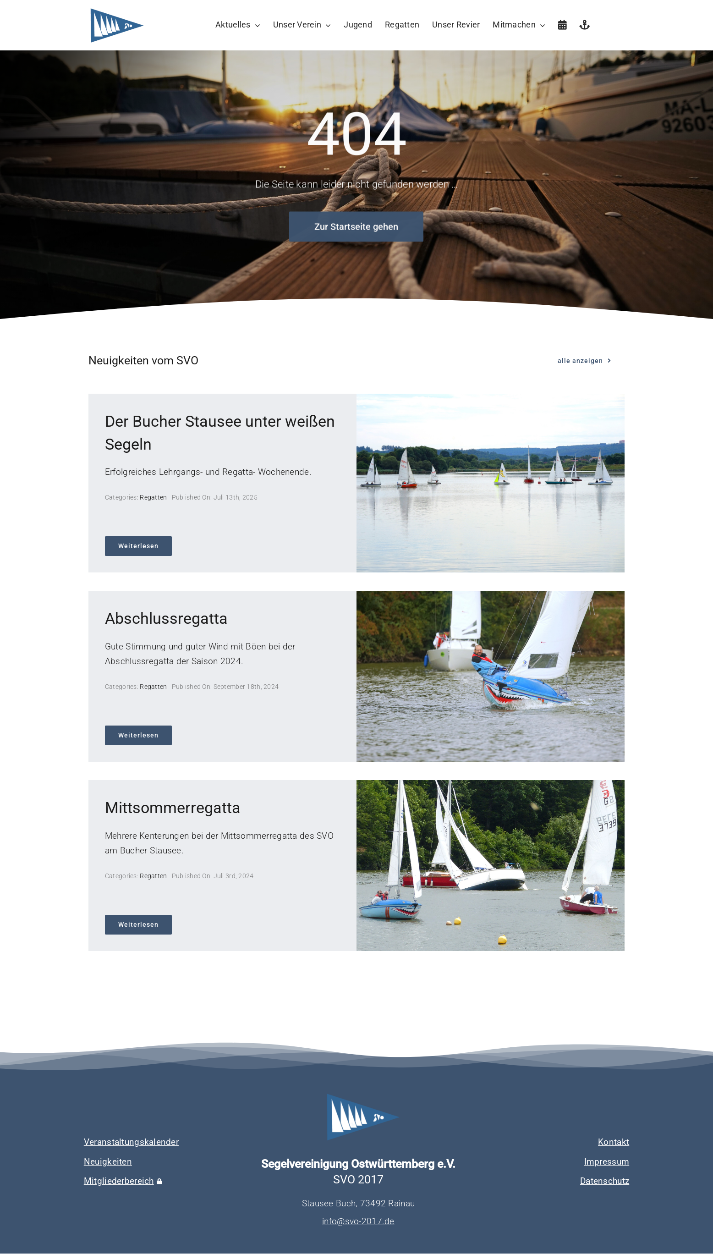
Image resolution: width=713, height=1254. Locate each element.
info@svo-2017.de (358, 1221)
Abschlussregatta (166, 618)
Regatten (153, 497)
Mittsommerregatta (173, 807)
